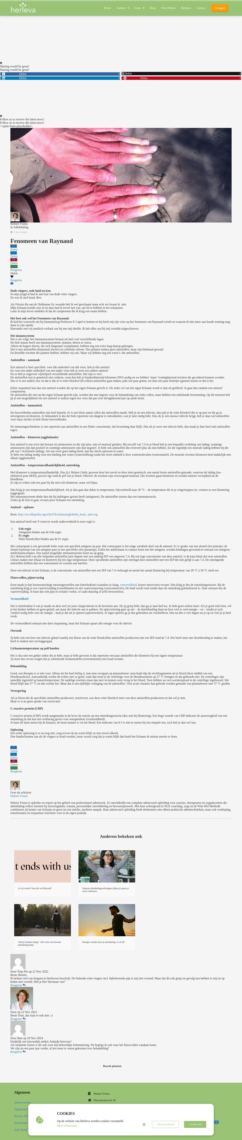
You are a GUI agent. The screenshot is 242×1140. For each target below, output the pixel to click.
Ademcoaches (22, 1102)
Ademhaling (20, 227)
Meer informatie (67, 1125)
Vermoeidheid (19, 598)
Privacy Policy (23, 1116)
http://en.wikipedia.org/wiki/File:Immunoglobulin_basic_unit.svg (57, 514)
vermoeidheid (128, 584)
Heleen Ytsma (18, 223)
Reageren (18, 985)
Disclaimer (20, 1122)
